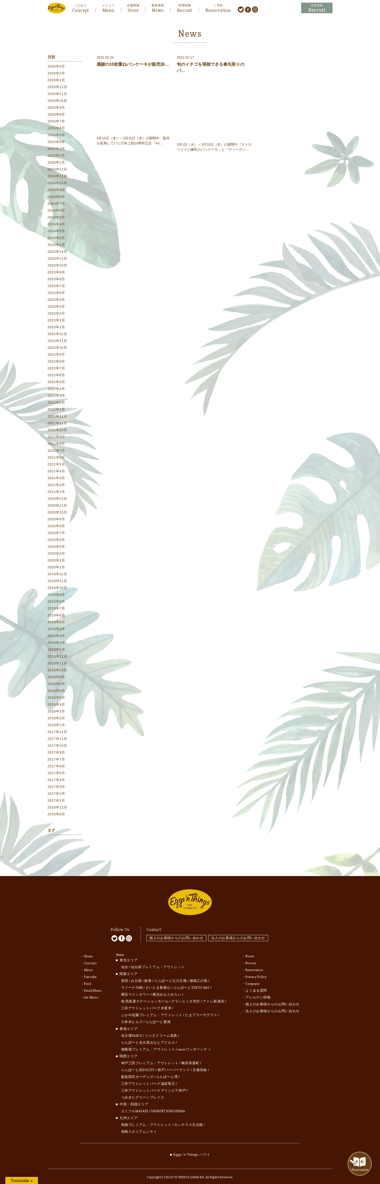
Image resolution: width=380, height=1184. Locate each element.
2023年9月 (56, 272)
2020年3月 (56, 554)
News (157, 9)
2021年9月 (56, 437)
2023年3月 (56, 314)
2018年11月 (57, 663)
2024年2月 (56, 238)
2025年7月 (56, 121)
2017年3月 (56, 787)
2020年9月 (56, 519)
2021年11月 (57, 423)
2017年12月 (57, 732)
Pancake (90, 972)
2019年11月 (57, 581)
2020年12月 (57, 499)
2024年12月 (57, 170)
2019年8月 (56, 602)
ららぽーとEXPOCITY (138, 1065)
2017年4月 (56, 780)
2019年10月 (57, 588)
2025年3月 (56, 149)
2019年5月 (56, 622)
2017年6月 (56, 766)
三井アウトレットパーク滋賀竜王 (148, 1079)
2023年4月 (56, 307)
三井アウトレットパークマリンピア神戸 (153, 1086)
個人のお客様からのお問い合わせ (176, 933)
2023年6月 (56, 293)
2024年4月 (56, 224)
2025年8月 (56, 115)
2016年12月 (57, 808)
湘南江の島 (198, 976)
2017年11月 (57, 739)
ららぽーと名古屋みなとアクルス (148, 1038)
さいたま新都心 (158, 983)
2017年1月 (56, 801)
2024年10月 (57, 183)
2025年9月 (56, 108)
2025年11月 (57, 94)
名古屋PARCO (131, 1031)
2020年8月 (56, 526)
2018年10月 (57, 670)
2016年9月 (56, 814)
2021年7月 (56, 451)
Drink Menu (93, 986)
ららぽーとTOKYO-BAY (191, 983)
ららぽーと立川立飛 (170, 976)
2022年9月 (56, 355)
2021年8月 (56, 444)
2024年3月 (56, 231)
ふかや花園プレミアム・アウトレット (151, 1011)
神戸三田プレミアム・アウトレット (150, 1059)
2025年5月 (56, 135)
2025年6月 (56, 128)
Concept (80, 9)
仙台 (124, 962)
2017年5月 (56, 773)
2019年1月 (56, 650)
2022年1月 (56, 410)
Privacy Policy (256, 972)
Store (133, 9)
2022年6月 (56, 375)
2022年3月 (56, 396)
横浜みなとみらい (167, 990)
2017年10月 (57, 746)
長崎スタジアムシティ (139, 1127)
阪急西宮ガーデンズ (137, 1072)
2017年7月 (56, 760)
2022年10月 (57, 348)
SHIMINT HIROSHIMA (168, 1107)
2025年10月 (57, 101)
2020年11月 (57, 506)
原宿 (124, 976)
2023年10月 (57, 266)
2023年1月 (56, 327)
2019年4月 (56, 629)
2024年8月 (56, 197)
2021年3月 (56, 478)
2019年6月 (56, 615)
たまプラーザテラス (201, 1011)
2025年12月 (57, 87)
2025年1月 (56, 163)
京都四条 (200, 1065)
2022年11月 (57, 341)
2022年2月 (56, 403)
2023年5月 (56, 300)
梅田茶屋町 (190, 1059)
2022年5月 (56, 382)
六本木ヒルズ (132, 1017)
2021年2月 (56, 485)
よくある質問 (256, 986)
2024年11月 (57, 176)
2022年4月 (56, 389)
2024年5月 (56, 218)
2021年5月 (56, 465)
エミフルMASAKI (135, 1107)
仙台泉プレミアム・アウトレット (158, 962)
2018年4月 (56, 705)
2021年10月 (57, 430)
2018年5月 (56, 698)
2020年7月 (56, 533)
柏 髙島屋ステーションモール (145, 997)
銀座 (147, 976)
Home (88, 952)
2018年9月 (56, 677)
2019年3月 (56, 636)
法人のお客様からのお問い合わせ (239, 933)
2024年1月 (56, 245)
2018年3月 (56, 712)
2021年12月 (57, 417)
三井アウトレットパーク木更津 (146, 1004)
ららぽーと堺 (167, 1072)
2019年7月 (56, 609)
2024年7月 (56, 204)
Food (87, 979)
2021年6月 (56, 458)
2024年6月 (56, 211)
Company (252, 979)
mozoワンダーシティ (194, 1045)
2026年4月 (56, 67)
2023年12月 (57, 252)
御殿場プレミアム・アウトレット (148, 1045)
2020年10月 (57, 513)
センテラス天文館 (188, 1120)
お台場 (136, 976)
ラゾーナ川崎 (132, 983)
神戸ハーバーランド (174, 1065)
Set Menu (91, 993)
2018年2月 (56, 718)
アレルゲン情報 (258, 993)
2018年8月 (56, 684)
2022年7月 (56, 368)
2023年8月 (56, 279)
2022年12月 (57, 334)
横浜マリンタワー (135, 990)
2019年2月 (56, 643)
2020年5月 (56, 547)
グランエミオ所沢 (185, 997)
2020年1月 (56, 567)
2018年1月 (56, 725)
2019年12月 (57, 574)
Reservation (218, 9)
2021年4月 (56, 471)
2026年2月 (56, 80)
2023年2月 (56, 320)
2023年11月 (57, 259)
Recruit (184, 9)
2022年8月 (56, 362)
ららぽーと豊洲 (158, 1017)
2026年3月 (56, 73)
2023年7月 (56, 286)
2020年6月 (56, 540)
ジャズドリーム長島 (161, 1031)
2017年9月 (56, 753)
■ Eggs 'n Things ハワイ (190, 1150)
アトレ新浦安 (213, 997)
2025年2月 (56, 156)
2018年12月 (57, 657)
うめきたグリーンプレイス (142, 1093)
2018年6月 (56, 691)
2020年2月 (56, 561)
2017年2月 (56, 794)
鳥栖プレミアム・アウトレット (146, 1120)
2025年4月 (56, 142)
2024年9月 (56, 190)
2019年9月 (56, 595)
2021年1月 (56, 492)
